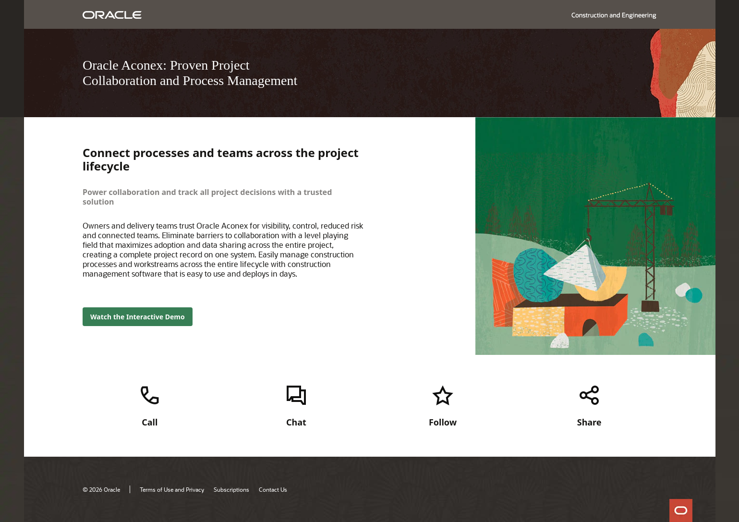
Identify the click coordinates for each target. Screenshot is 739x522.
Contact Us (273, 489)
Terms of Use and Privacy (172, 489)
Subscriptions (231, 489)
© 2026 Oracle (101, 489)
